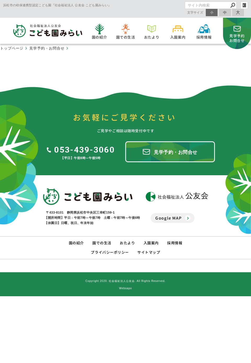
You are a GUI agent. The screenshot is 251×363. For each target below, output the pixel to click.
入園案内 (151, 235)
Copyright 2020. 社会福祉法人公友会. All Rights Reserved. (125, 273)
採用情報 (174, 235)
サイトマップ (148, 245)
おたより (127, 235)
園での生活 (101, 235)
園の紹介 (76, 235)
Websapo (125, 281)
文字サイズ (195, 12)
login (244, 5)
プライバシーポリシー (110, 245)
